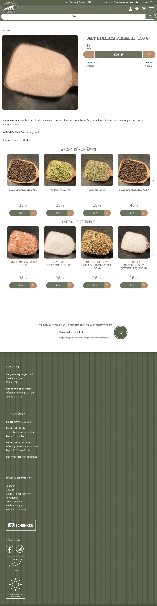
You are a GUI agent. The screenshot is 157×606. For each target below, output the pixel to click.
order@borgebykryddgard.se (21, 456)
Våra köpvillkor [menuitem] (14, 501)
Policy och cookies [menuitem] (16, 509)
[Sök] (150, 17)
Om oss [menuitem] (10, 489)
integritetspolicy (103, 338)
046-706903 (23, 421)
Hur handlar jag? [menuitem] (15, 505)
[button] (151, 9)
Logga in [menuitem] (10, 485)
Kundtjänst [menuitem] (12, 497)
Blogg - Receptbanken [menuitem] (18, 493)
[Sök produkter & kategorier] (73, 17)
